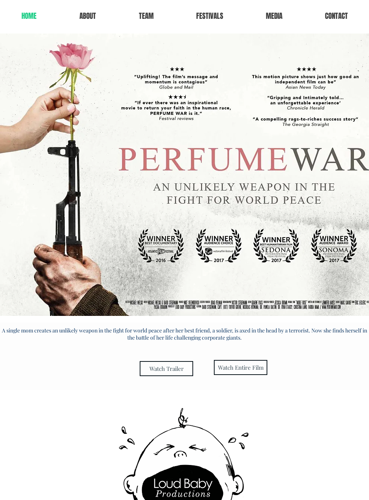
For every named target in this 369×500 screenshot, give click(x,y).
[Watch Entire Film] (240, 367)
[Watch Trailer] (166, 368)
